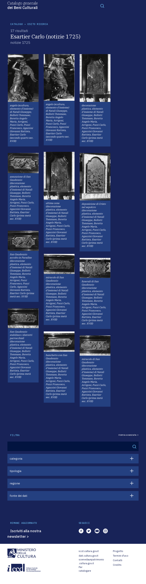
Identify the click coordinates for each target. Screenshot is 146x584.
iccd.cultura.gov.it (89, 551)
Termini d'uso (120, 555)
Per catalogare (85, 569)
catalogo (16, 24)
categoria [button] (16, 458)
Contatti (117, 560)
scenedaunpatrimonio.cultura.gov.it (91, 561)
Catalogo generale (22, 5)
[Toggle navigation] (102, 5)
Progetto (118, 551)
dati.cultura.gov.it (88, 555)
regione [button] (15, 483)
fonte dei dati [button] (18, 496)
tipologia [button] (15, 471)
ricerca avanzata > (128, 435)
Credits (117, 564)
